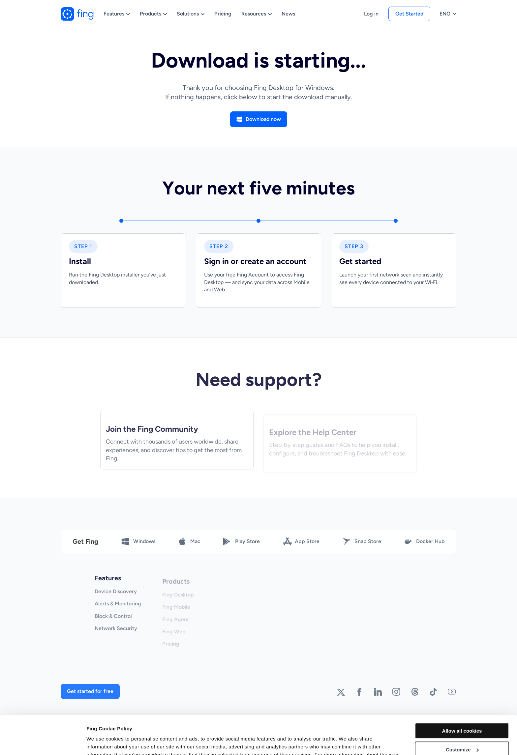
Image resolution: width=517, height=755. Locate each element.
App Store (301, 546)
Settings (96, 742)
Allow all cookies (462, 692)
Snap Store (362, 546)
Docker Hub (424, 546)
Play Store (241, 546)
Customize (462, 710)
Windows (138, 546)
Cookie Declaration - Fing (287, 724)
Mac (189, 546)
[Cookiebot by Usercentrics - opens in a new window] (43, 742)
